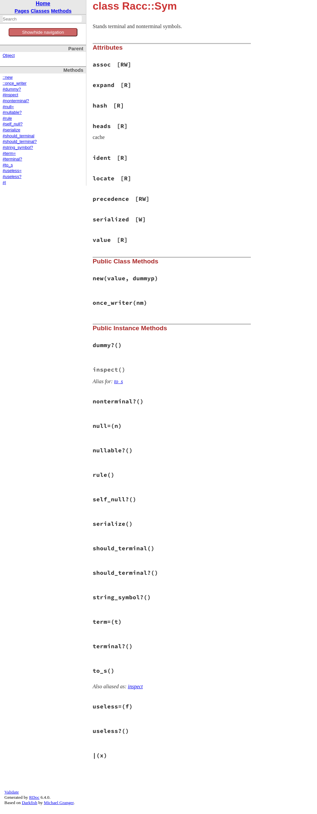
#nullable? (12, 112)
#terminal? (12, 159)
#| (4, 182)
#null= (8, 107)
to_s (118, 381)
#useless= (12, 170)
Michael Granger (59, 802)
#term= (9, 153)
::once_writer (14, 83)
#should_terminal (18, 136)
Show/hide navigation (43, 32)
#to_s (8, 165)
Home (43, 3)
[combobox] (42, 19)
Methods (61, 11)
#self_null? (13, 124)
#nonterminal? (16, 101)
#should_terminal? (20, 141)
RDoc (34, 797)
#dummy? (12, 89)
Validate (11, 792)
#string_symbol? (18, 147)
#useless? (12, 176)
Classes (40, 11)
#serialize (11, 130)
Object (9, 55)
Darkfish (29, 802)
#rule (7, 118)
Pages (22, 11)
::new (8, 77)
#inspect (10, 95)
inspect (135, 686)
